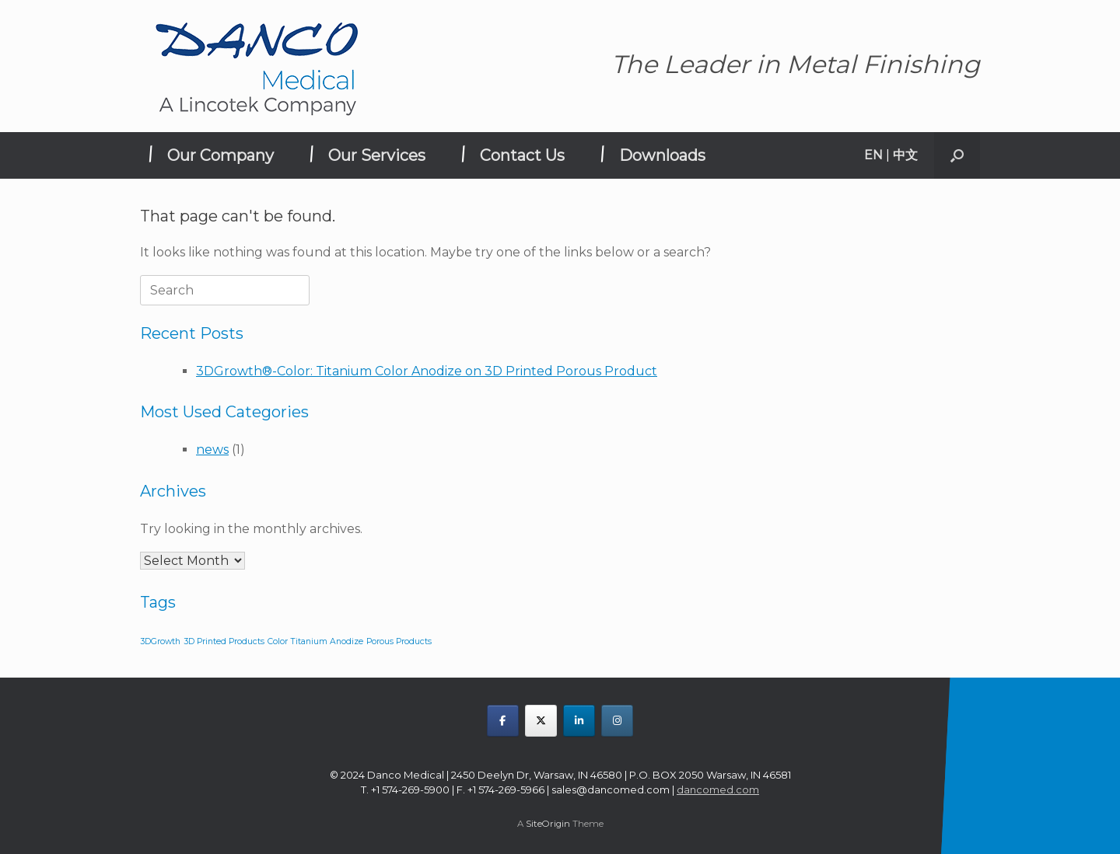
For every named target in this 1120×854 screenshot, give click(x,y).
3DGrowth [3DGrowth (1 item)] (160, 641)
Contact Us (522, 155)
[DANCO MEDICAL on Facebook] (503, 721)
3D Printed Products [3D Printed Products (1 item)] (224, 641)
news (212, 449)
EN (873, 155)
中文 (905, 155)
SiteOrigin (548, 823)
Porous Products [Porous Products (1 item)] (399, 641)
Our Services (376, 155)
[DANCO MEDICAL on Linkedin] (579, 721)
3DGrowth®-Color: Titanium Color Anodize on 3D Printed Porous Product (426, 371)
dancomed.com (718, 789)
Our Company (220, 155)
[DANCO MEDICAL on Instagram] (617, 721)
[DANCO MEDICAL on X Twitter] (541, 721)
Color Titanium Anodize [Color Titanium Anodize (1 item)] (315, 641)
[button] (957, 155)
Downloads (662, 155)
